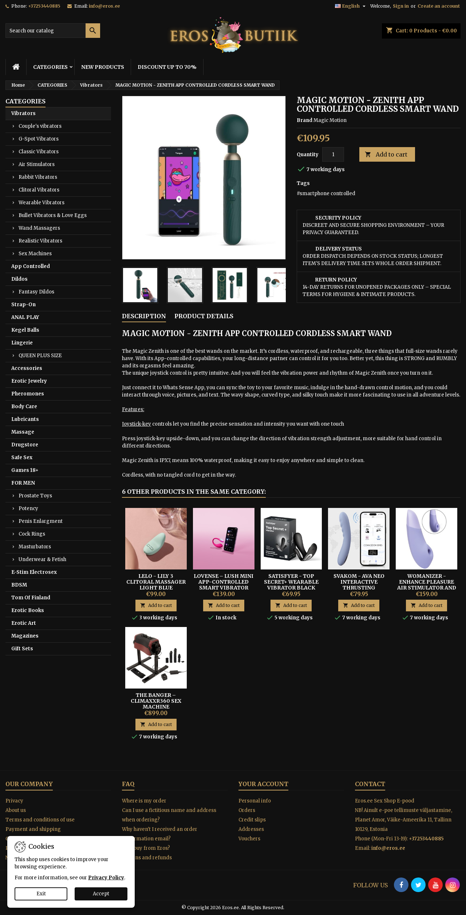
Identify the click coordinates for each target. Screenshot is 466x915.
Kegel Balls (25, 330)
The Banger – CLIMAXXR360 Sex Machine (156, 701)
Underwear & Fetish (42, 559)
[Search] (52, 30)
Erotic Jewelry (29, 381)
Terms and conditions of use (40, 820)
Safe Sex (21, 457)
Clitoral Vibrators (39, 190)
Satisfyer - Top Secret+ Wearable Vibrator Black (291, 582)
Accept (101, 894)
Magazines (25, 636)
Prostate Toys (35, 496)
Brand (304, 120)
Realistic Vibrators (40, 241)
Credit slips (252, 820)
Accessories (26, 368)
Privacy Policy (106, 878)
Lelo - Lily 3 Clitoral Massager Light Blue (156, 582)
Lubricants (25, 419)
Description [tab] (144, 316)
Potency (28, 508)
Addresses (251, 829)
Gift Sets (22, 649)
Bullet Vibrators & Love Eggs (53, 215)
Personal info (254, 801)
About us (15, 810)
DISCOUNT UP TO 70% (167, 67)
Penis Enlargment (41, 521)
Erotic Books (27, 610)
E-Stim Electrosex (34, 572)
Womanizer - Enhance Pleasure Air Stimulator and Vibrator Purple (426, 585)
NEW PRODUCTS (102, 67)
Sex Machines (35, 254)
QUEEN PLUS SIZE (40, 355)
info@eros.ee (104, 6)
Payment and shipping (33, 829)
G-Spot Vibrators (39, 139)
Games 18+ (25, 470)
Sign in (401, 6)
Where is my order (144, 801)
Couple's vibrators (40, 126)
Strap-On (23, 304)
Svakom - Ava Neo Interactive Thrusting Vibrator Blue (358, 585)
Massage (22, 432)
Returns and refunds (147, 858)
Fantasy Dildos (36, 292)
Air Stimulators (37, 164)
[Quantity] (333, 154)
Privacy (14, 801)
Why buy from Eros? (146, 848)
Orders (246, 810)
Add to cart (386, 154)
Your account (263, 784)
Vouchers (249, 839)
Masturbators (35, 547)
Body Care (24, 406)
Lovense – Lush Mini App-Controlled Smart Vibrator (223, 582)
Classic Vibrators (39, 152)
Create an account (439, 6)
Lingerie (22, 343)
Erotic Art (23, 623)
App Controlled (30, 266)
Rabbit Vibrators (38, 177)
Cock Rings (32, 534)
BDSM (19, 585)
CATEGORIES (50, 67)
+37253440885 (44, 6)
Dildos (19, 279)
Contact (370, 784)
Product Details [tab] (203, 316)
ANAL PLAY (25, 317)
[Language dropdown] (351, 6)
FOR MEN (23, 483)
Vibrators (23, 113)
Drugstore (24, 445)
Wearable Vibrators (41, 203)
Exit (41, 894)
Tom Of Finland (30, 598)
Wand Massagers (39, 228)
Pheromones (27, 394)
